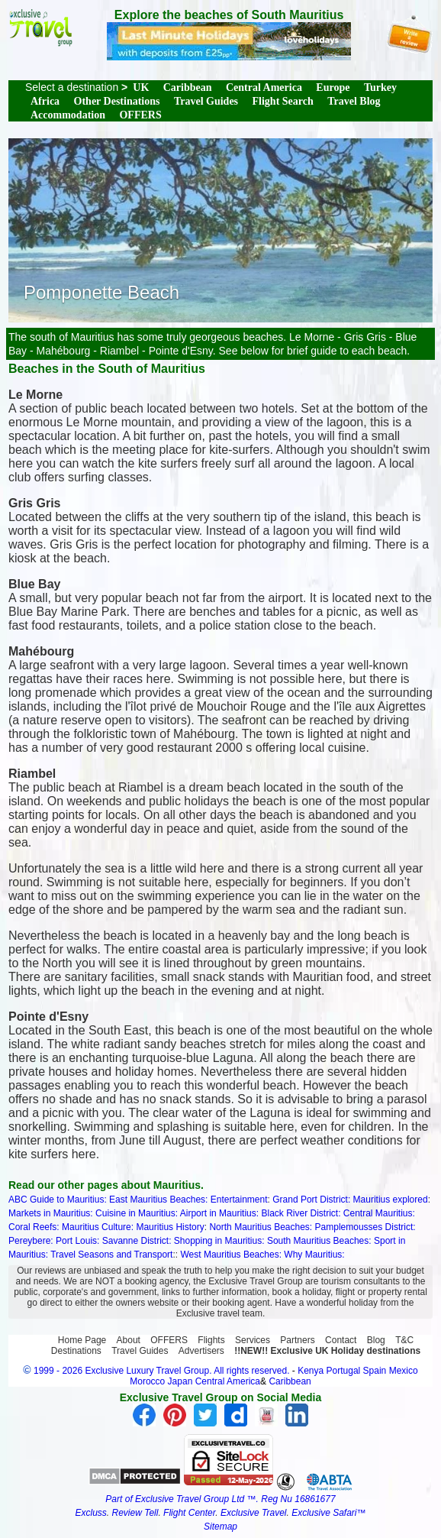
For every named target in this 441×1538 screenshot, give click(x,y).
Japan (180, 1381)
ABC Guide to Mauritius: (57, 1199)
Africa (45, 101)
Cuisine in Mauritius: (136, 1213)
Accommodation (68, 115)
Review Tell (134, 1512)
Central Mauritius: (379, 1213)
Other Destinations (117, 101)
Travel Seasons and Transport (111, 1254)
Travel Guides (206, 101)
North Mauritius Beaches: (260, 1227)
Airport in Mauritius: (219, 1213)
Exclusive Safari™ (328, 1512)
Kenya (311, 1370)
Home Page (82, 1340)
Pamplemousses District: (365, 1227)
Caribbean (187, 87)
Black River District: (300, 1213)
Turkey (380, 87)
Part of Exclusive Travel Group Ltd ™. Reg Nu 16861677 (220, 1499)
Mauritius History (170, 1227)
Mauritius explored (390, 1199)
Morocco (147, 1381)
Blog (376, 1340)
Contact (340, 1340)
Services (252, 1340)
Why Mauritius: (314, 1254)
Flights (211, 1340)
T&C (404, 1340)
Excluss (90, 1512)
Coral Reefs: (34, 1227)
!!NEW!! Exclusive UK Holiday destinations (327, 1350)
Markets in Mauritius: (50, 1213)
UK (141, 87)
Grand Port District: (311, 1199)
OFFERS (140, 115)
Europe (332, 87)
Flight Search (283, 101)
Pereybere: (30, 1240)
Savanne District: (137, 1240)
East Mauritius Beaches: (158, 1199)
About (128, 1340)
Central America (264, 87)
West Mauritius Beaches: (231, 1254)
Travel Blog (353, 101)
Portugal (345, 1370)
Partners (297, 1340)
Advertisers (201, 1350)
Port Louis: (77, 1240)
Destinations (76, 1350)
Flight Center (189, 1512)
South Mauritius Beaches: (319, 1240)
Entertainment (239, 1199)
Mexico (403, 1370)
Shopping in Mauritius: (219, 1240)
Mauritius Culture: (98, 1227)
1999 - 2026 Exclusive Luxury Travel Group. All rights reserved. (162, 1370)
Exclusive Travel (253, 1512)
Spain (375, 1370)
